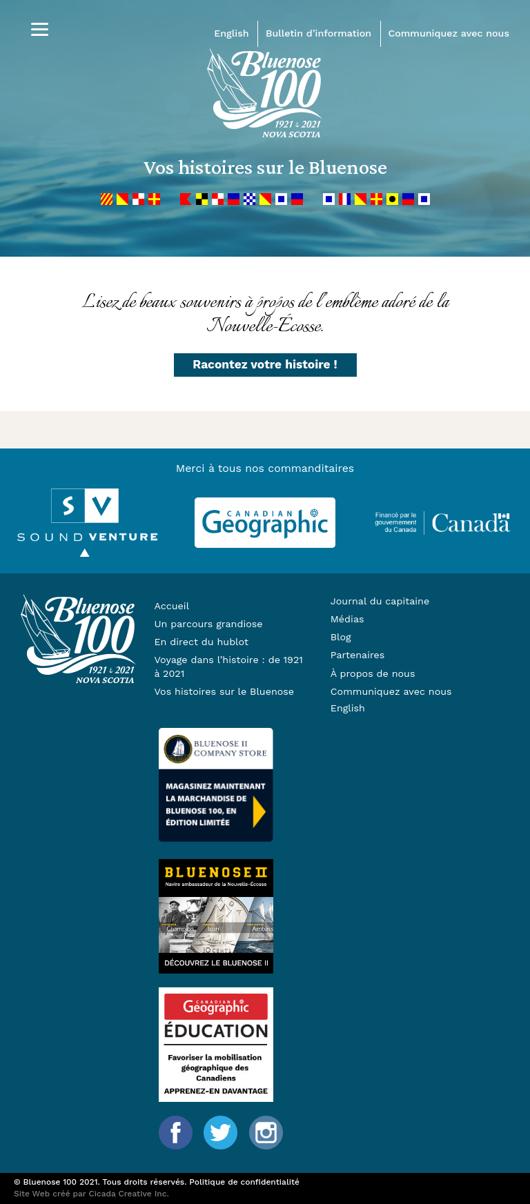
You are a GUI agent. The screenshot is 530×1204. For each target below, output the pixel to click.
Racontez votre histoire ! (265, 364)
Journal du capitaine (380, 600)
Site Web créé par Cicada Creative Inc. (91, 1193)
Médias (347, 618)
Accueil (171, 605)
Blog (341, 636)
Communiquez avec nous (448, 33)
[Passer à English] (406, 708)
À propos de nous (373, 673)
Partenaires (358, 654)
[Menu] (40, 29)
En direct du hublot (201, 641)
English (231, 33)
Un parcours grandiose (208, 623)
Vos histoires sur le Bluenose (224, 691)
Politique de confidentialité (244, 1182)
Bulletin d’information (318, 33)
